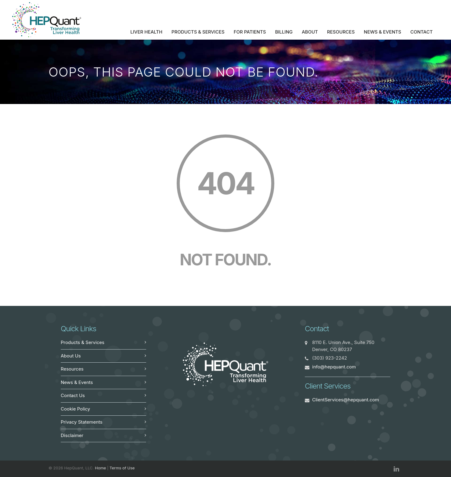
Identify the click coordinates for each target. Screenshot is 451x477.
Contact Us (73, 395)
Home (100, 467)
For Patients (250, 32)
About (310, 32)
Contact (421, 32)
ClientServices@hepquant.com (345, 400)
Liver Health (146, 32)
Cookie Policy (75, 409)
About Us (71, 356)
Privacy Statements (82, 422)
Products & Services (198, 32)
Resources (341, 32)
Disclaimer (72, 435)
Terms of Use (122, 467)
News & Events (382, 32)
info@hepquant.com (334, 367)
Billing (284, 32)
